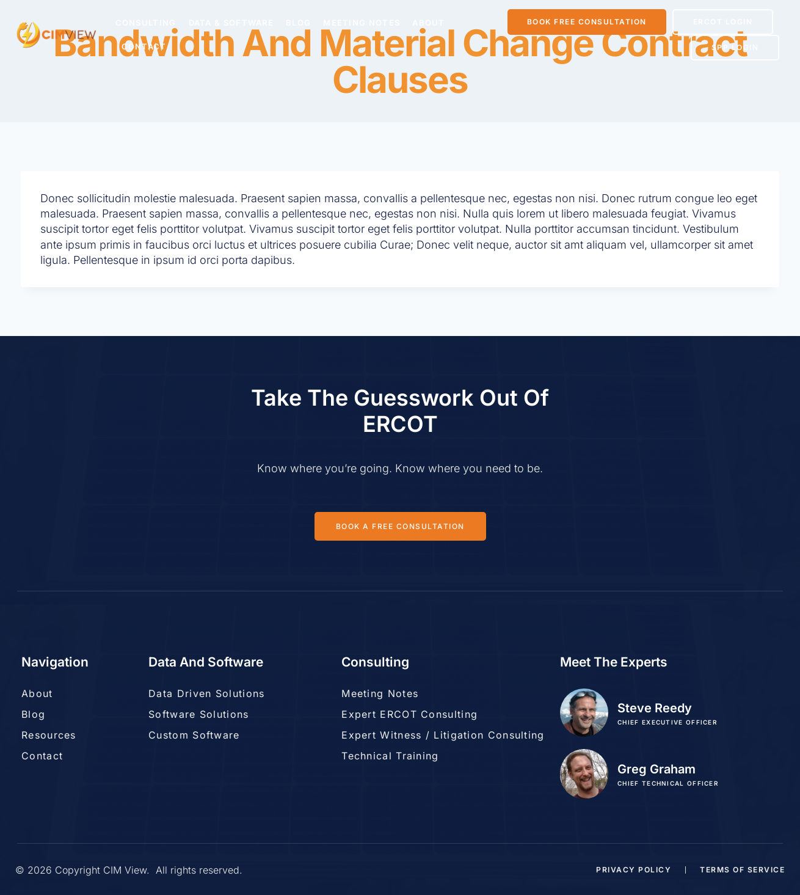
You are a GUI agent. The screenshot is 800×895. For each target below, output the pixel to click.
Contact (144, 46)
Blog (298, 22)
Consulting (145, 22)
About (428, 22)
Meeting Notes (361, 22)
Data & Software (231, 22)
